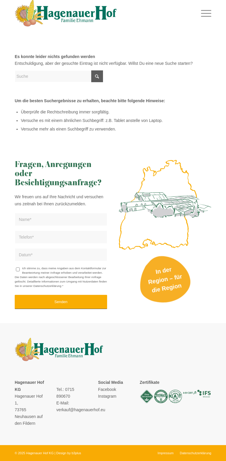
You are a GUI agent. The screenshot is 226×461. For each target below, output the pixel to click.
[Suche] (59, 76)
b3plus (76, 453)
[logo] (66, 13)
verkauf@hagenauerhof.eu (80, 409)
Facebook (107, 389)
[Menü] (204, 13)
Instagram (107, 396)
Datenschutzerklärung (47, 285)
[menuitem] (204, 13)
